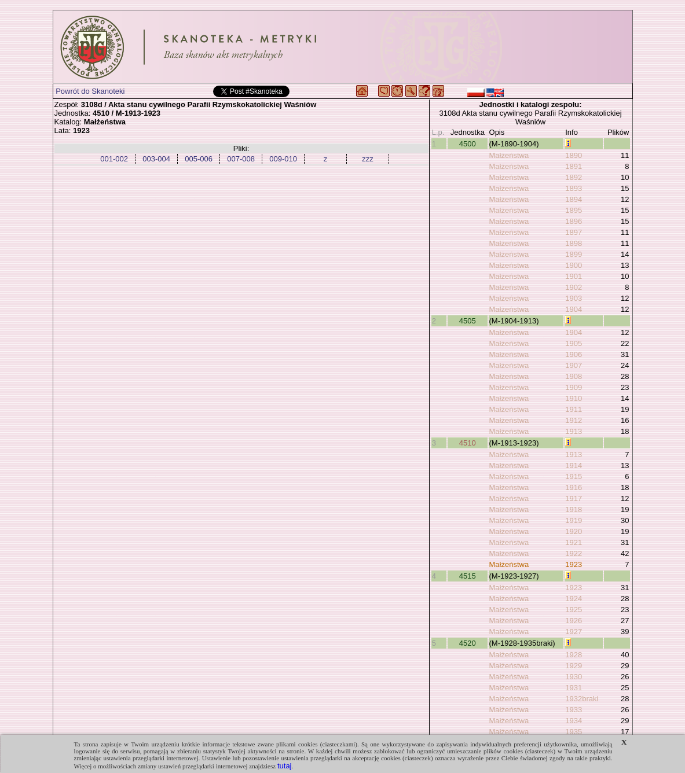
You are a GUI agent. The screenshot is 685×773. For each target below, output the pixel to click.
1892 (573, 177)
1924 (573, 598)
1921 (573, 542)
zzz (367, 158)
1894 (573, 199)
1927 (573, 631)
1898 (573, 243)
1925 (573, 609)
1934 (573, 720)
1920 (573, 531)
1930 (573, 676)
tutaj (284, 765)
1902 (573, 287)
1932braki (581, 698)
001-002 (114, 158)
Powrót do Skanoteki (90, 91)
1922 (573, 553)
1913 (573, 431)
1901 (573, 276)
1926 (573, 620)
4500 (467, 143)
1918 (573, 509)
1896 (573, 221)
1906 (573, 354)
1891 (573, 166)
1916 (573, 487)
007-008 (241, 158)
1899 (573, 254)
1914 (573, 465)
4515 (467, 576)
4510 (467, 443)
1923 (573, 564)
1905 (573, 343)
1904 (573, 309)
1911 (573, 409)
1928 (573, 654)
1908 (573, 376)
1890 (573, 155)
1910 (573, 398)
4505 (467, 320)
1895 (573, 210)
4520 (467, 643)
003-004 (156, 158)
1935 (573, 731)
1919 (573, 520)
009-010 (283, 158)
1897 (573, 232)
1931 (573, 687)
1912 (573, 420)
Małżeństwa (509, 155)
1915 (573, 476)
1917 (573, 498)
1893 (573, 188)
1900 (573, 265)
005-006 (199, 158)
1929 (573, 665)
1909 (573, 387)
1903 (573, 298)
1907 (573, 365)
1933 (573, 709)
